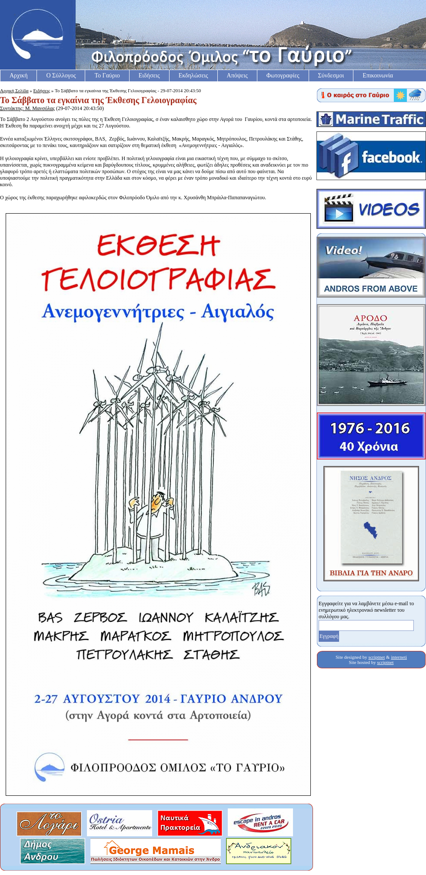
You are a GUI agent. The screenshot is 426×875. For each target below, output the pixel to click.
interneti (399, 657)
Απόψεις (237, 75)
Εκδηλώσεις (193, 75)
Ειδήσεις (149, 75)
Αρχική (18, 75)
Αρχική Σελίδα (14, 90)
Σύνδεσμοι (331, 75)
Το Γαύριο (107, 75)
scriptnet (376, 657)
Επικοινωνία (378, 75)
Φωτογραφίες (283, 75)
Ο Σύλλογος (61, 75)
